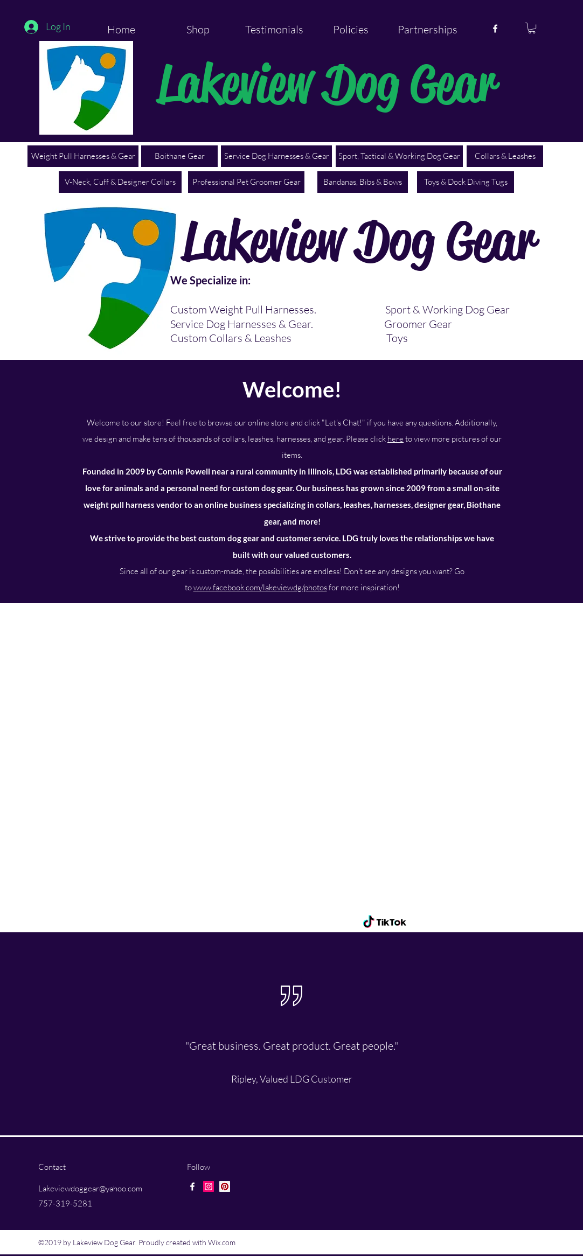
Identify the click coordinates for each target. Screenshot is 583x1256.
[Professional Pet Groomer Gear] (246, 182)
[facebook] (495, 28)
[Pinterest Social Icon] (224, 1186)
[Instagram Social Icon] (208, 1186)
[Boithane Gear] (179, 156)
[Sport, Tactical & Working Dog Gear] (399, 156)
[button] (531, 28)
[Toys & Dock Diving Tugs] (465, 182)
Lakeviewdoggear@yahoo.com (90, 1188)
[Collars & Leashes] (505, 156)
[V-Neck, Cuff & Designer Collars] (120, 182)
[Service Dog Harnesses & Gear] (276, 156)
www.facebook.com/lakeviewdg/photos (260, 587)
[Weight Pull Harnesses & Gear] (82, 156)
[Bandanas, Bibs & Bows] (362, 182)
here (395, 439)
